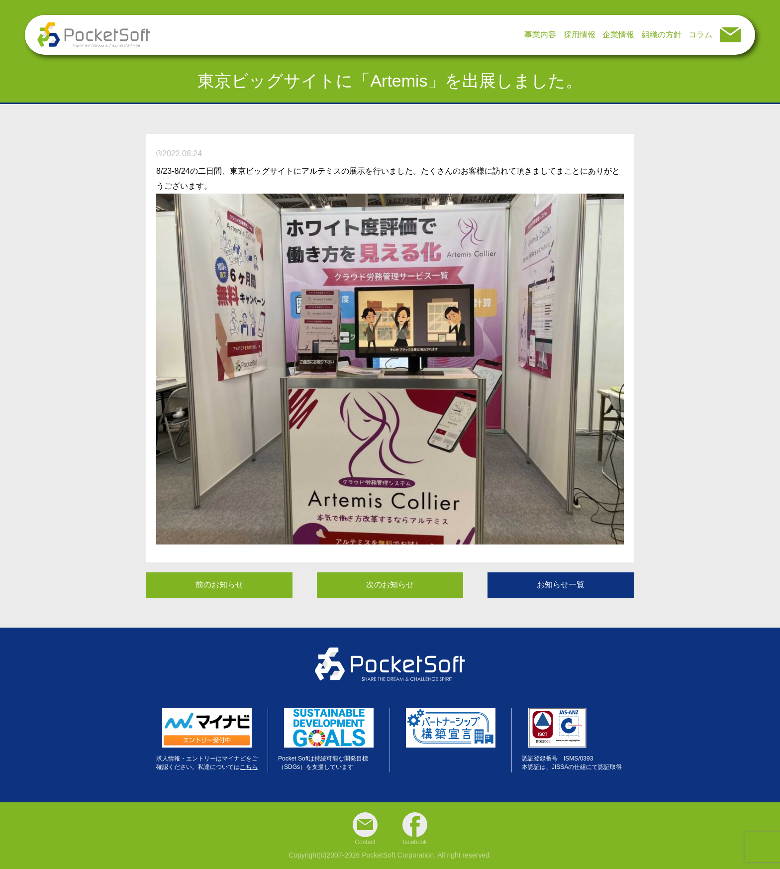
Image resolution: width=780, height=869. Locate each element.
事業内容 (540, 34)
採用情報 (579, 34)
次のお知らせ (390, 584)
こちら (249, 766)
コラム (700, 34)
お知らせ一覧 (561, 584)
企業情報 (618, 34)
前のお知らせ (219, 584)
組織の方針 (662, 34)
